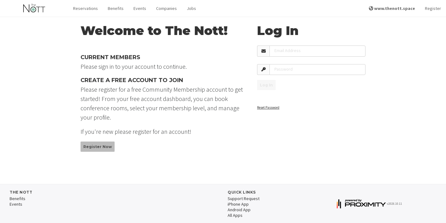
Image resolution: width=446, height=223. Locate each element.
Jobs (191, 8)
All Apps (235, 215)
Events (139, 8)
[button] (85, 8)
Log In (266, 85)
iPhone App (238, 204)
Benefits (116, 8)
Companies (166, 8)
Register (433, 8)
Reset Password (268, 107)
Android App (239, 209)
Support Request (244, 198)
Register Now (97, 146)
